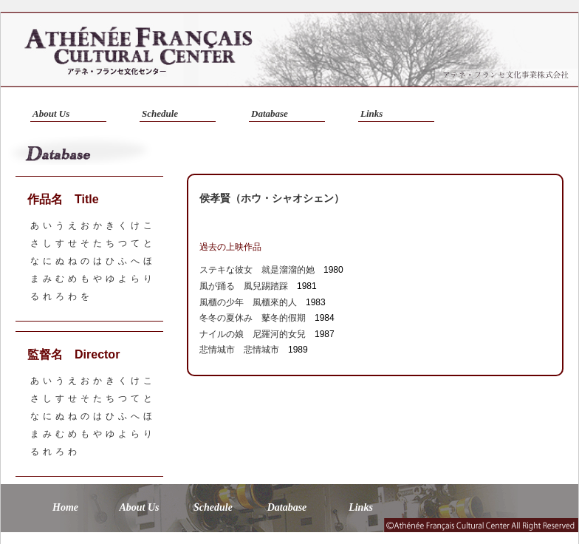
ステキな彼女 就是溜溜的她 (257, 270)
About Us (50, 113)
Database (269, 113)
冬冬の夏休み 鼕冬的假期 (252, 318)
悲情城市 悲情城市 (239, 349)
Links (371, 113)
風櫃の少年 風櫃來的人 (248, 302)
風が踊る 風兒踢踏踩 (243, 286)
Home (65, 507)
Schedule (160, 113)
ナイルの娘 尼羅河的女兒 (252, 334)
